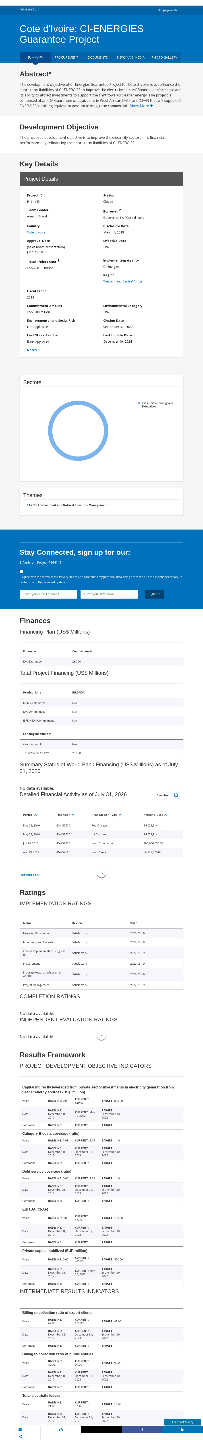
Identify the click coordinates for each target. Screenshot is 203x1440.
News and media (131, 57)
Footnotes (28, 875)
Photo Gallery (164, 57)
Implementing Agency (121, 260)
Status (108, 195)
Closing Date (113, 320)
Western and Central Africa (122, 281)
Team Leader (37, 210)
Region (108, 275)
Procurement (66, 57)
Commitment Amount (44, 306)
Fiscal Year (37, 290)
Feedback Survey (182, 1422)
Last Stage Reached (43, 335)
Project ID (35, 195)
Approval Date (38, 241)
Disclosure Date (116, 226)
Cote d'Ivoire (36, 232)
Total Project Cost (43, 261)
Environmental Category (123, 306)
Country (33, 226)
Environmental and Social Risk (51, 320)
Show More (141, 105)
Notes (32, 350)
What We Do (28, 9)
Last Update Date (117, 335)
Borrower (112, 210)
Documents (98, 57)
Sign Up (155, 594)
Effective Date (114, 241)
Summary (35, 57)
